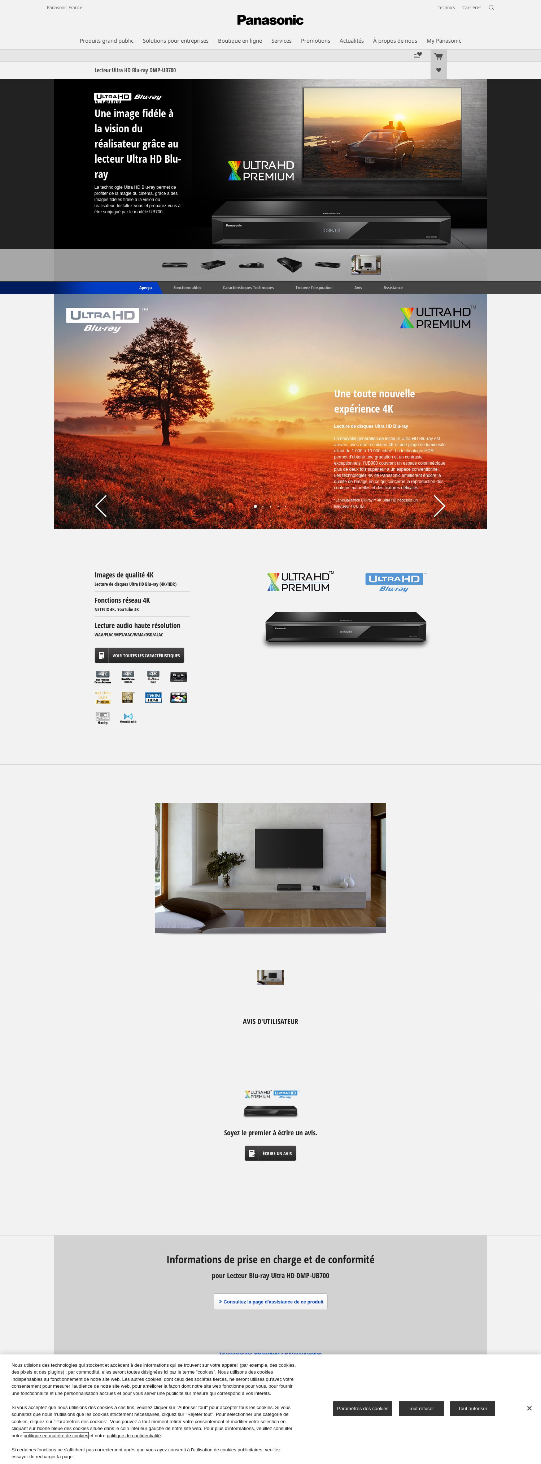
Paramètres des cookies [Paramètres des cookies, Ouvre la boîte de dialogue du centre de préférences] (362, 1408)
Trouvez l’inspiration (314, 287)
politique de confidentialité (134, 1435)
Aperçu (145, 287)
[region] (270, 1409)
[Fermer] (529, 1408)
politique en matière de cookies (55, 1435)
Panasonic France (64, 7)
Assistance (393, 287)
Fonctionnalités (187, 287)
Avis (358, 287)
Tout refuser (421, 1408)
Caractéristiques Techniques (248, 287)
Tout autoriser (473, 1408)
